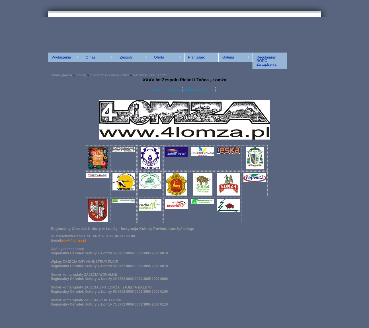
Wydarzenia (63, 57)
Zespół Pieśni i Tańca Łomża (109, 75)
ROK (96, 32)
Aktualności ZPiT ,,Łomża (149, 75)
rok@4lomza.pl (74, 240)
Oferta (165, 57)
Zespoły (131, 57)
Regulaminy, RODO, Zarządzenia (266, 61)
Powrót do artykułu (165, 90)
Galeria (234, 57)
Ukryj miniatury (196, 90)
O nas (97, 57)
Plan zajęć (196, 57)
